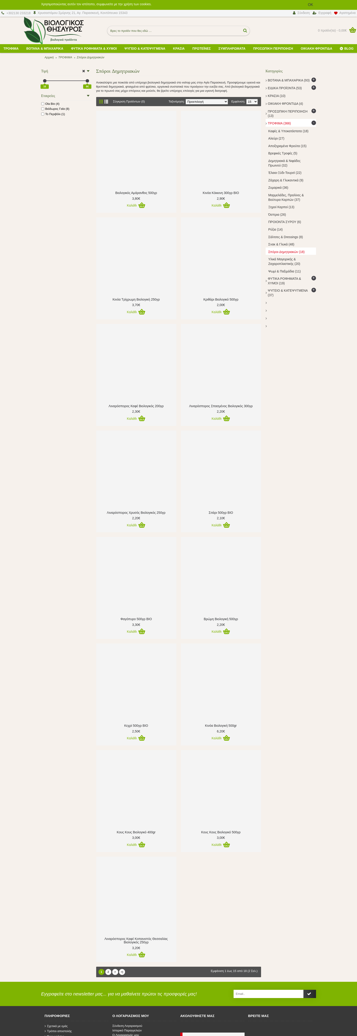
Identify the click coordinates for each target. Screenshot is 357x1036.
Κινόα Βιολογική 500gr (221, 725)
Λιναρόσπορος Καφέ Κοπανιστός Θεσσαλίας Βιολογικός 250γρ (136, 940)
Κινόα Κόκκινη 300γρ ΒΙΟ (221, 193)
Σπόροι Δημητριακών (90, 57)
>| (122, 972)
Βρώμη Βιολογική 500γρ (221, 619)
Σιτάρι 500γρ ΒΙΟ (221, 512)
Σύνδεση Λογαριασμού (127, 1026)
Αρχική (49, 57)
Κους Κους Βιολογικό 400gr (136, 832)
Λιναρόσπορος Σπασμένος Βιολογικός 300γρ (221, 406)
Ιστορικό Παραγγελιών (127, 1030)
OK (310, 5)
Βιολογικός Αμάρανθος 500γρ (136, 193)
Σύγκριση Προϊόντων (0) (129, 101)
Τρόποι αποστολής (58, 1031)
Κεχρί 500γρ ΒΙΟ (136, 725)
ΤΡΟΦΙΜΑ (65, 57)
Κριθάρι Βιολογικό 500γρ (220, 299)
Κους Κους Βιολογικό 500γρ (221, 832)
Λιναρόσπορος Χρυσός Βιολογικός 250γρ (136, 512)
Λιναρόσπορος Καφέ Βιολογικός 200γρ (136, 406)
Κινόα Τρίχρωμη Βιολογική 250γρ (136, 299)
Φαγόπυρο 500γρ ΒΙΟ (136, 619)
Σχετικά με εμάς (56, 1026)
